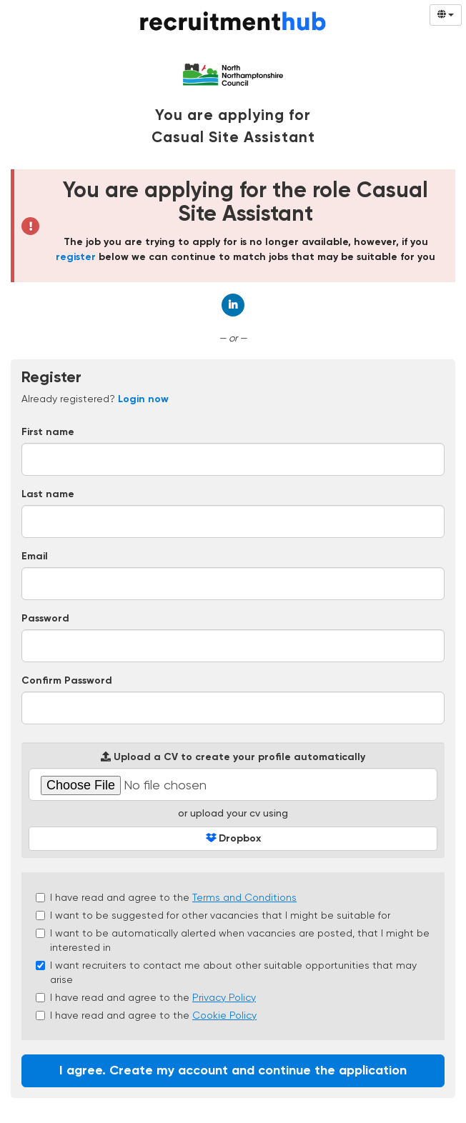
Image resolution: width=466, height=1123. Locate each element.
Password (45, 619)
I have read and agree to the (166, 897)
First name (47, 432)
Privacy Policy (224, 997)
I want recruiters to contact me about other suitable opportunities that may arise (226, 972)
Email (34, 556)
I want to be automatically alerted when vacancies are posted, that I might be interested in (233, 940)
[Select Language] (446, 15)
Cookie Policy (224, 1015)
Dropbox (233, 838)
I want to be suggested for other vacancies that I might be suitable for (213, 915)
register (76, 257)
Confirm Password (66, 681)
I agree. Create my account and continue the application (233, 1070)
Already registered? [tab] (95, 398)
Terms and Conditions (244, 897)
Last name (47, 494)
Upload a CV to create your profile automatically (233, 757)
